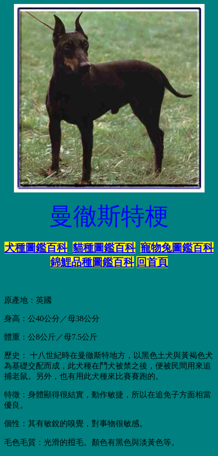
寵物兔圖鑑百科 (177, 248)
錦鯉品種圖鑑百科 (92, 262)
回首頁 (152, 262)
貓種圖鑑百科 (104, 248)
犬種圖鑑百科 (35, 248)
